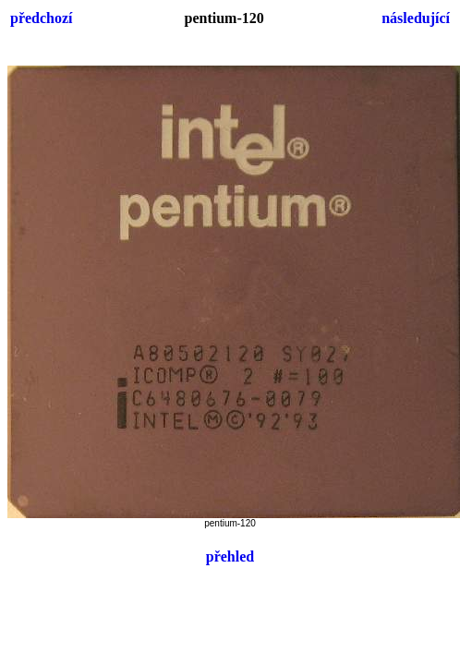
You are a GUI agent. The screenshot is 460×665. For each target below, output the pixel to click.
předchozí (41, 18)
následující (415, 18)
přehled (230, 556)
